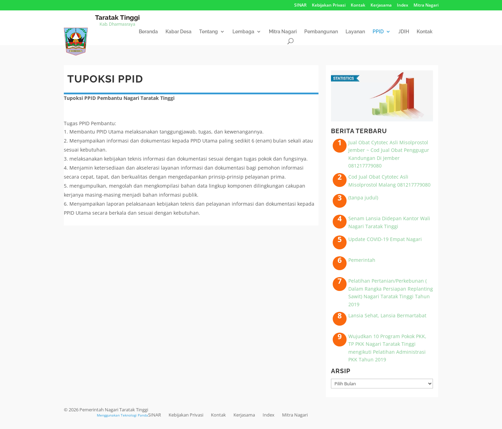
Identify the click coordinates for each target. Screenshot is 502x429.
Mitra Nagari (426, 5)
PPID (378, 31)
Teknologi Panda (134, 415)
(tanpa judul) (363, 197)
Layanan (355, 31)
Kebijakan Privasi (329, 5)
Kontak (358, 5)
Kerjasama (381, 5)
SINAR (300, 5)
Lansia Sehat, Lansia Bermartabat (387, 315)
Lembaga (243, 31)
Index (402, 5)
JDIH (403, 31)
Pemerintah (361, 260)
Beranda (148, 31)
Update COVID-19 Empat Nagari (385, 239)
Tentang (208, 31)
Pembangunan (321, 31)
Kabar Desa (178, 31)
